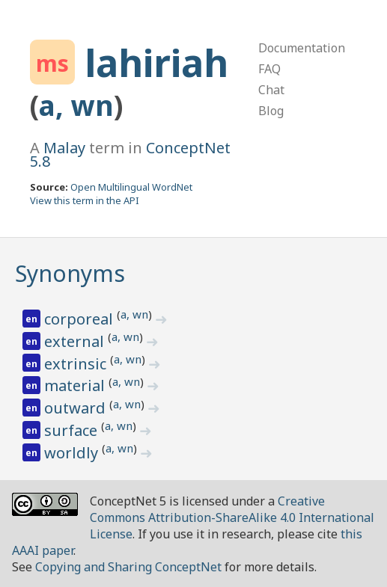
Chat (271, 90)
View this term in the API (84, 200)
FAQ (269, 69)
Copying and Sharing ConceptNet (128, 567)
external (76, 341)
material (76, 385)
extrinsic (77, 364)
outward (76, 408)
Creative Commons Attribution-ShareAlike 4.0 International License (232, 517)
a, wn (76, 105)
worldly (73, 453)
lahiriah (156, 62)
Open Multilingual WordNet (131, 187)
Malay (64, 148)
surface (72, 430)
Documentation (301, 48)
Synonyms (70, 273)
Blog (271, 110)
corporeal (80, 319)
